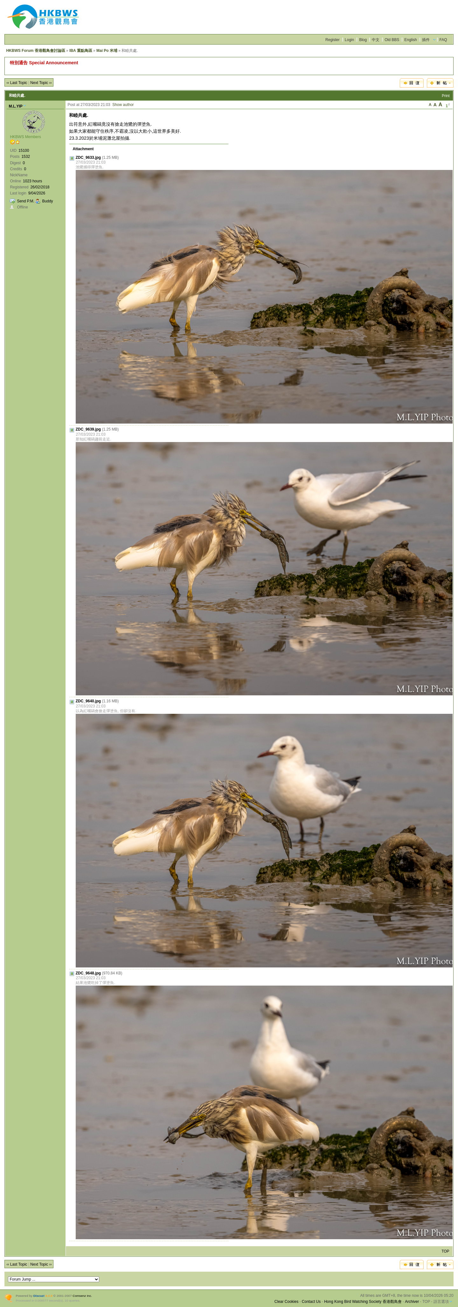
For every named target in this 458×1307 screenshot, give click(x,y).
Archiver (412, 1301)
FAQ (443, 40)
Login (349, 40)
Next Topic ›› (41, 83)
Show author (123, 104)
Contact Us (311, 1301)
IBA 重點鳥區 (80, 50)
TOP (445, 1251)
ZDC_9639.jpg (88, 429)
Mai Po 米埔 (106, 50)
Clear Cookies (286, 1301)
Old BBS (392, 40)
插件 (426, 40)
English (410, 40)
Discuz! (39, 1295)
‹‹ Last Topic (16, 83)
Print (446, 96)
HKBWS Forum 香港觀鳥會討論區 (35, 50)
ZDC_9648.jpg (88, 973)
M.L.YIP (15, 106)
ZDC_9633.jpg (88, 157)
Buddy (47, 201)
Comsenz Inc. (82, 1295)
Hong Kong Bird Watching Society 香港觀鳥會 (363, 1301)
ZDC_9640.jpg (88, 701)
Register (332, 40)
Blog (363, 40)
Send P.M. (25, 201)
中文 (375, 40)
